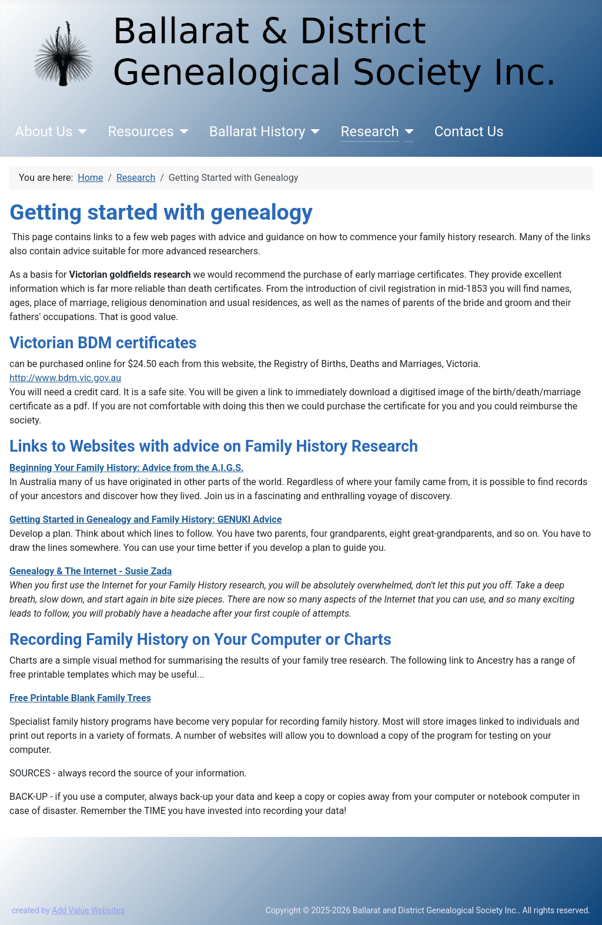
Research (369, 131)
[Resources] (181, 131)
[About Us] (79, 131)
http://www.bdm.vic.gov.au (65, 378)
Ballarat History (257, 131)
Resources (140, 131)
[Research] (406, 131)
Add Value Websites (88, 910)
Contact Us (469, 131)
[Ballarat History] (312, 131)
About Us (44, 131)
